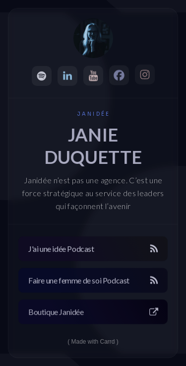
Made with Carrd (93, 341)
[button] (42, 76)
